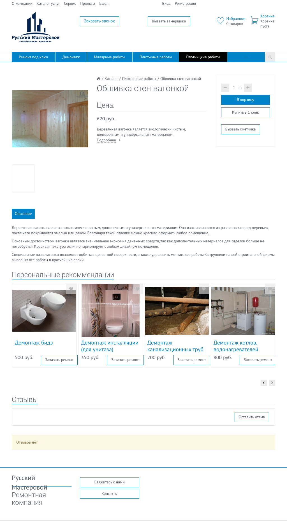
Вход (166, 3)
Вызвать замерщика (169, 21)
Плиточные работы (156, 56)
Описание (23, 213)
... (246, 56)
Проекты (87, 3)
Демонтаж (71, 56)
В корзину (245, 99)
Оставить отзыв (252, 416)
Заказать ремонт (59, 359)
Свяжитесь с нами (109, 482)
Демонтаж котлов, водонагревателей (236, 346)
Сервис (70, 3)
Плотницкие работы (203, 56)
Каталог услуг (48, 3)
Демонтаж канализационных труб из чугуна (175, 349)
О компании (22, 3)
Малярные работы (109, 56)
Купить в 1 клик (245, 112)
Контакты (109, 493)
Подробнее (106, 140)
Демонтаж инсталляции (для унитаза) (109, 346)
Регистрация (185, 3)
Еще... (104, 3)
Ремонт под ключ (33, 56)
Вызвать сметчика (240, 129)
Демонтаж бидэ (34, 342)
